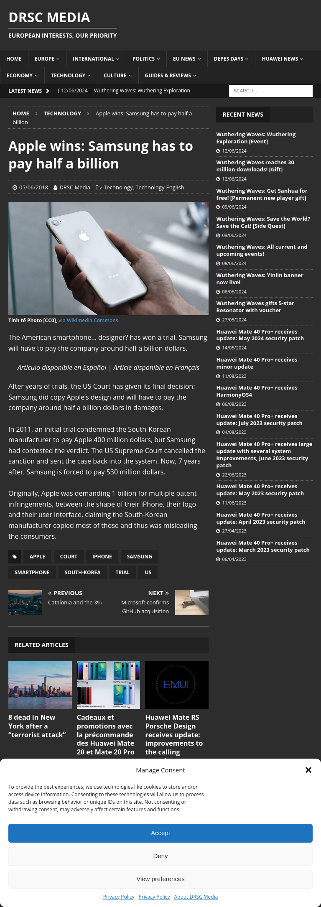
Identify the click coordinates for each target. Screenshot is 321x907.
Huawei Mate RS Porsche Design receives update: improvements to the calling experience (174, 739)
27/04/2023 (234, 530)
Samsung (139, 556)
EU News (184, 58)
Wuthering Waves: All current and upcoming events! (261, 250)
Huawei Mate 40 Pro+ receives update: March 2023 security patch (263, 546)
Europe (45, 58)
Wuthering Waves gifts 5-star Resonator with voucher (255, 306)
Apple (37, 556)
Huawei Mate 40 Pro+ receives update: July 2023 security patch (259, 419)
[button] (308, 770)
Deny (160, 855)
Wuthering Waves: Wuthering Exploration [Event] (256, 137)
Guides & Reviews (168, 75)
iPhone (102, 556)
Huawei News (280, 58)
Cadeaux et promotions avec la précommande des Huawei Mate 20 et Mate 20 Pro (106, 735)
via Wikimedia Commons (88, 320)
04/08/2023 (234, 432)
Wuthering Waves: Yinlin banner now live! (259, 278)
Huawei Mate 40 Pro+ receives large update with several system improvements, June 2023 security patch (264, 454)
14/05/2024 (234, 347)
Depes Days (229, 58)
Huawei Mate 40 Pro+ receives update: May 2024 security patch (260, 335)
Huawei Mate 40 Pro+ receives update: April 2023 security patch (260, 518)
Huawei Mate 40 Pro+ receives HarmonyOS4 (256, 391)
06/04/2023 (234, 559)
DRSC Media (74, 187)
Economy (20, 75)
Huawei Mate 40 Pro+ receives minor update (256, 363)
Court (68, 556)
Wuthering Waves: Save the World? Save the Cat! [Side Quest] (263, 222)
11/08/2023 (234, 376)
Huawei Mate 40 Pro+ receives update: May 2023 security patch (260, 489)
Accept (160, 832)
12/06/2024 (234, 151)
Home (14, 58)
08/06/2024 (234, 263)
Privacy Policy (119, 896)
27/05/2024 (234, 319)
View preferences (160, 878)
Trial (123, 572)
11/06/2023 (234, 502)
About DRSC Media (196, 896)
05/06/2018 (33, 187)
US (148, 572)
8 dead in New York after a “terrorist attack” (37, 726)
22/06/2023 (234, 474)
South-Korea (83, 572)
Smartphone (32, 572)
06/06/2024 (234, 291)
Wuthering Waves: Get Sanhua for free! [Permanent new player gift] (261, 194)
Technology (68, 75)
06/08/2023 (234, 404)
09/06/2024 (234, 207)
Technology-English (159, 187)
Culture (115, 75)
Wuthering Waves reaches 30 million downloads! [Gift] (255, 165)
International (93, 58)
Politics (143, 58)
